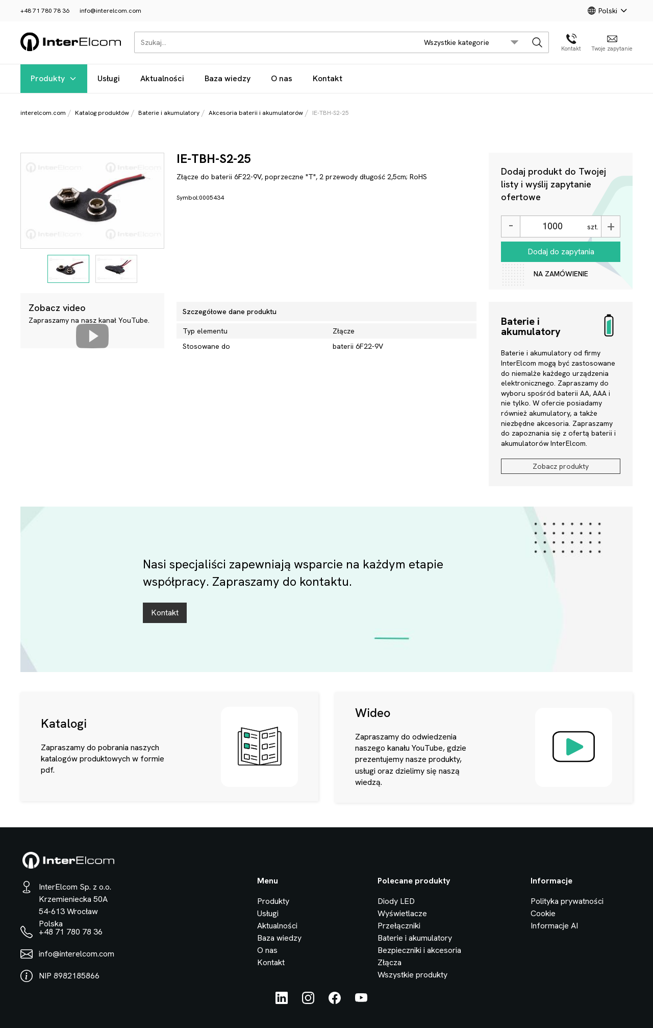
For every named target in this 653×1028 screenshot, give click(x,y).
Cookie (543, 913)
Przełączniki (399, 925)
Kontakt (327, 78)
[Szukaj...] (273, 42)
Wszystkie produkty (412, 974)
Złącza (389, 962)
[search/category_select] (471, 42)
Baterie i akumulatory (168, 113)
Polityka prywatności (567, 901)
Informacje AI (554, 925)
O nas (281, 78)
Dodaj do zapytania (561, 251)
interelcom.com (43, 113)
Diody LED (396, 901)
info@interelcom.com (110, 11)
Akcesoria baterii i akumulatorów (256, 113)
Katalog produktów (102, 113)
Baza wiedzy (227, 78)
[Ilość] (552, 226)
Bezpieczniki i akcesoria (419, 950)
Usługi (108, 78)
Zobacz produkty (561, 466)
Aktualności (162, 78)
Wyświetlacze (402, 913)
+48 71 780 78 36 (44, 11)
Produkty (54, 78)
